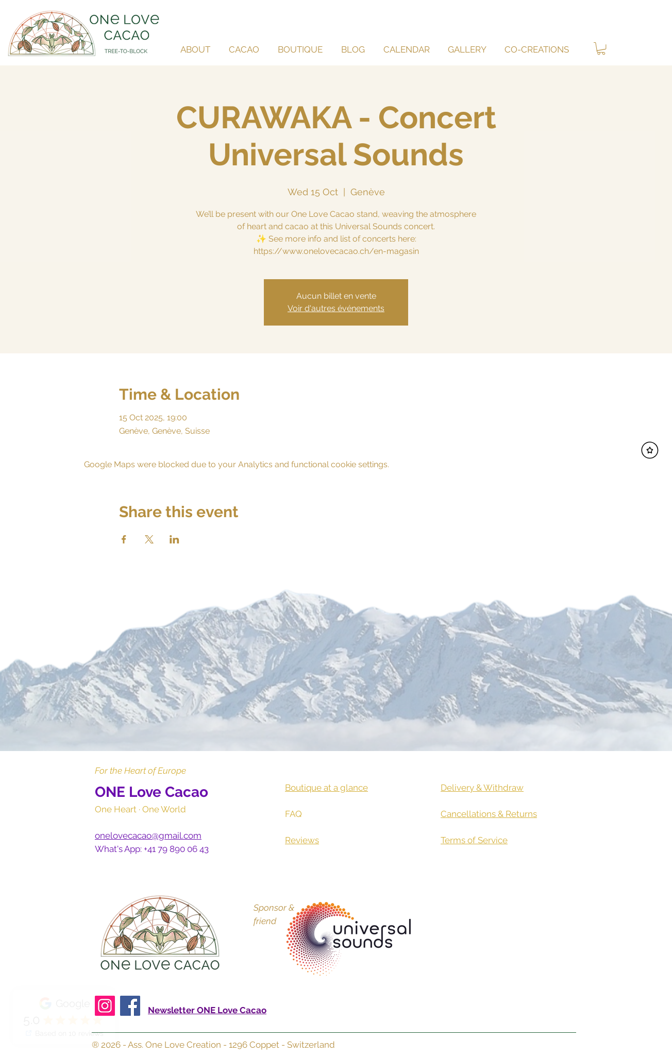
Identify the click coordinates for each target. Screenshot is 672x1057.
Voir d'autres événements (336, 308)
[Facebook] (130, 1006)
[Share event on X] (149, 539)
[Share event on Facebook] (124, 539)
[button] (245, 49)
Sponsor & (274, 907)
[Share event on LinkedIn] (174, 539)
